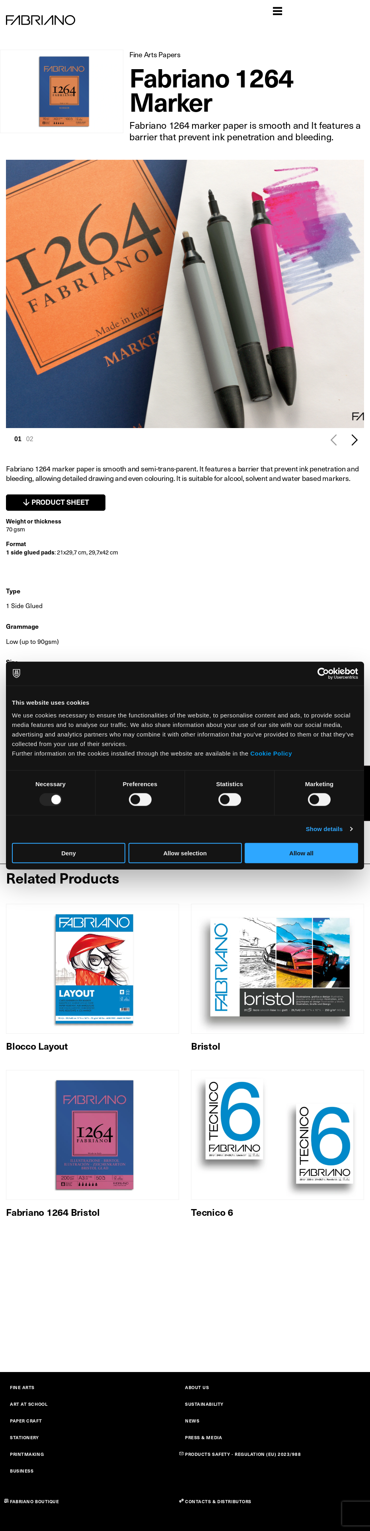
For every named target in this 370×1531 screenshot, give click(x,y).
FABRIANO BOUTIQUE (34, 1501)
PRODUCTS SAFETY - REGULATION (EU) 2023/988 (243, 1454)
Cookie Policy (271, 753)
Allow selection (184, 852)
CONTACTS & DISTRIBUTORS (218, 1501)
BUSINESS (21, 1471)
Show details (324, 829)
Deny (68, 852)
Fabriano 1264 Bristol (53, 1212)
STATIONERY (24, 1437)
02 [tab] (29, 439)
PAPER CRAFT (26, 1421)
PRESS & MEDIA (203, 1437)
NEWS (192, 1421)
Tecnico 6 (212, 1212)
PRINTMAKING (27, 1454)
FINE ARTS (22, 1387)
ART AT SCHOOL (28, 1404)
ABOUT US (197, 1387)
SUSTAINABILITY (204, 1404)
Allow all (301, 852)
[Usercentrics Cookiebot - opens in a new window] (323, 674)
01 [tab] (17, 439)
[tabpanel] (185, 294)
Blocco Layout (37, 1045)
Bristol (205, 1045)
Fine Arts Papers (155, 54)
